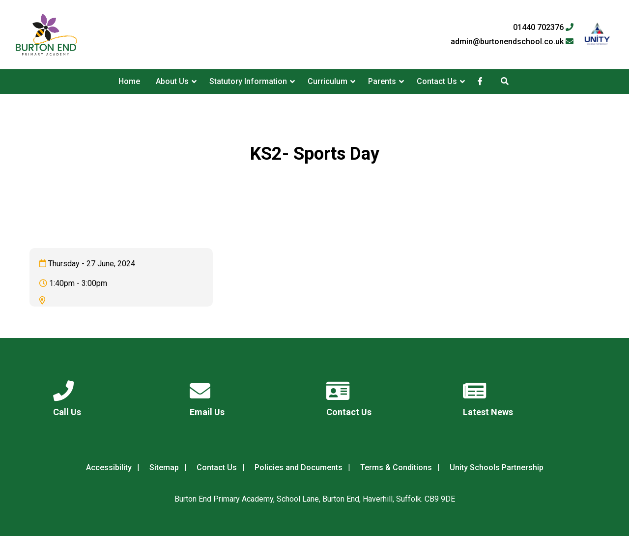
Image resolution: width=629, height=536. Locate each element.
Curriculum (327, 81)
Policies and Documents (299, 467)
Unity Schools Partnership (496, 467)
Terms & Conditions (396, 467)
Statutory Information (248, 81)
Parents (382, 81)
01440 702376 (543, 27)
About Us (172, 81)
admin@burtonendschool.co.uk (512, 41)
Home (129, 81)
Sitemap (164, 467)
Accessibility (109, 467)
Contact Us (437, 81)
